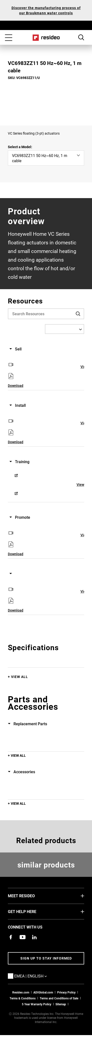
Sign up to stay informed (46, 958)
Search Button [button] (81, 37)
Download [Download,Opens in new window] (15, 385)
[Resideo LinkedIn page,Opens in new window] (34, 937)
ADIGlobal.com (43, 992)
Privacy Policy (66, 992)
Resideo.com (20, 992)
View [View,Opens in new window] (80, 484)
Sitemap (60, 1004)
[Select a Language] (64, 329)
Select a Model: (20, 146)
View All (19, 676)
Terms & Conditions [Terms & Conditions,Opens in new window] (23, 998)
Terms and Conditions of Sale (59, 998)
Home (46, 38)
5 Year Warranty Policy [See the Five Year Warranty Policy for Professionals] (36, 1004)
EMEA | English (38, 975)
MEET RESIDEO (29, 895)
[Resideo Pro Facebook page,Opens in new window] (11, 937)
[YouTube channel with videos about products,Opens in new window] (23, 937)
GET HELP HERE (29, 911)
